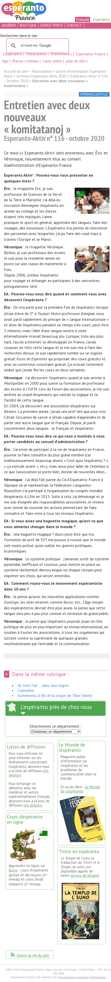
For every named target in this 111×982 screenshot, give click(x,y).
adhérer (9, 25)
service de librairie (84, 875)
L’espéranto (13, 53)
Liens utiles (53, 60)
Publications (37, 53)
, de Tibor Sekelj (55, 695)
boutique (28, 25)
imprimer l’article (94, 94)
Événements (62, 53)
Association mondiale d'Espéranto (82, 977)
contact (74, 25)
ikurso (13, 870)
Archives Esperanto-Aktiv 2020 (41, 76)
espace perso (51, 25)
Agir (5, 60)
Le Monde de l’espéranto (80, 789)
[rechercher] (37, 46)
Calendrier (26, 690)
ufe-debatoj (33, 805)
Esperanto (101, 19)
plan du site (75, 60)
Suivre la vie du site (29, 955)
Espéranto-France (91, 53)
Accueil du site (16, 71)
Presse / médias (26, 60)
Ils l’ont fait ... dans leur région (43, 685)
